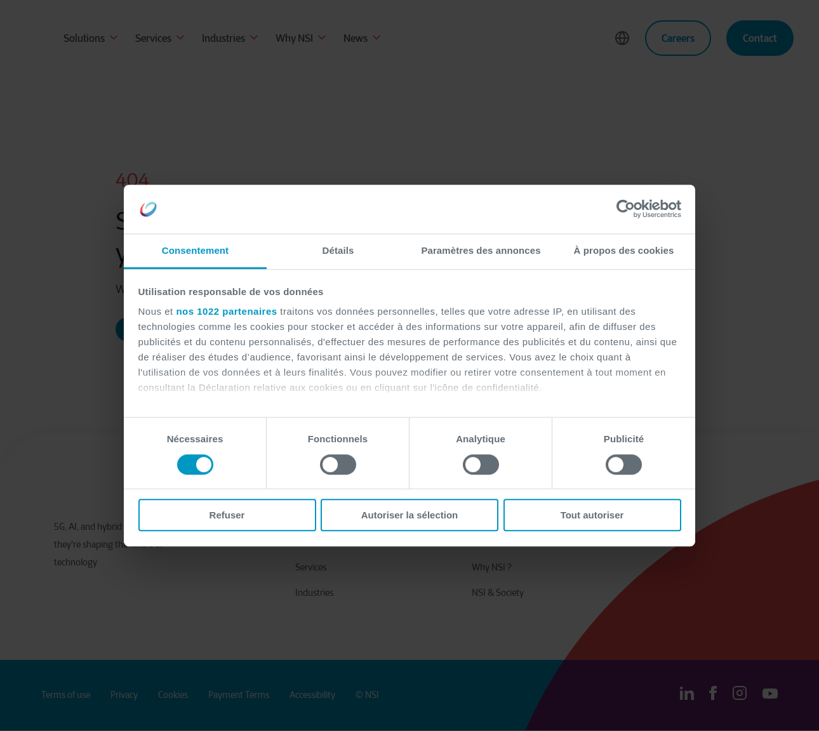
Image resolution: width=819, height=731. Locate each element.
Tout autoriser (592, 515)
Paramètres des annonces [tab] (480, 250)
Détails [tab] (338, 250)
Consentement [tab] (195, 250)
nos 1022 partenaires (226, 311)
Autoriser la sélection (409, 515)
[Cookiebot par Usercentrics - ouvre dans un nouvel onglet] (625, 209)
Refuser (227, 515)
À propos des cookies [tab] (624, 250)
